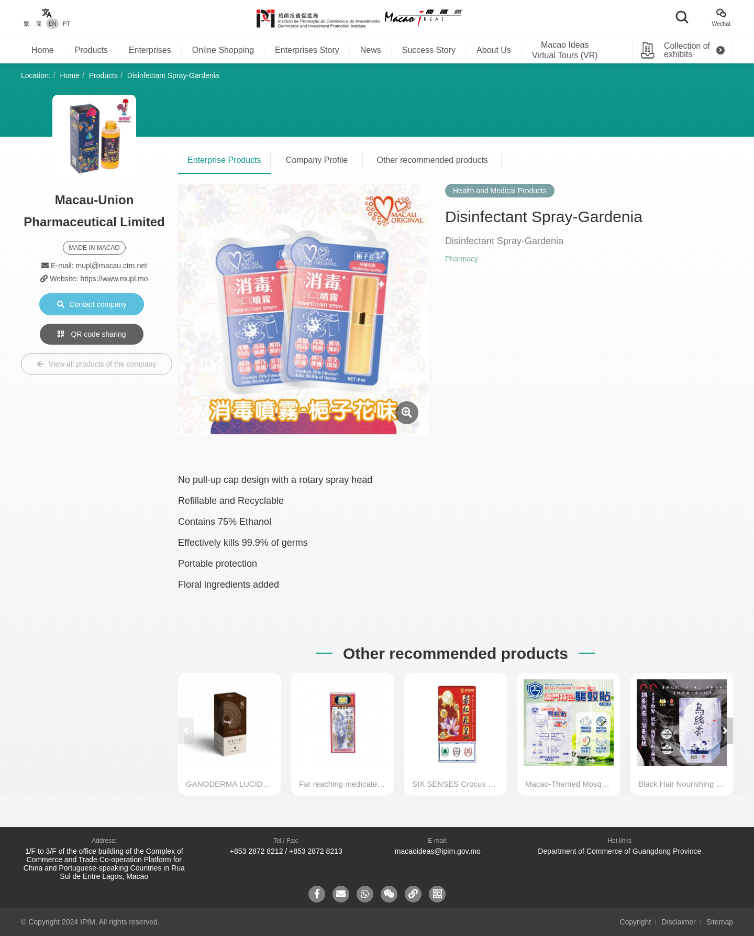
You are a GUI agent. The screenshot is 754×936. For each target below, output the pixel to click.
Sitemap (719, 922)
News (370, 50)
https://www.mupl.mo (114, 278)
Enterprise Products (224, 160)
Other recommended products (433, 160)
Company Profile (317, 160)
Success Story (429, 50)
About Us (493, 50)
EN (53, 23)
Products (91, 50)
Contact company (92, 304)
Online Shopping (223, 50)
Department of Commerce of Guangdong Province (619, 851)
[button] (725, 731)
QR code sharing (92, 334)
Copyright (635, 922)
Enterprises (150, 50)
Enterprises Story (307, 50)
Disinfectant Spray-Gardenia (173, 75)
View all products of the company (96, 364)
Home (42, 50)
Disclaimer (678, 922)
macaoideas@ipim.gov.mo (438, 851)
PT (66, 23)
